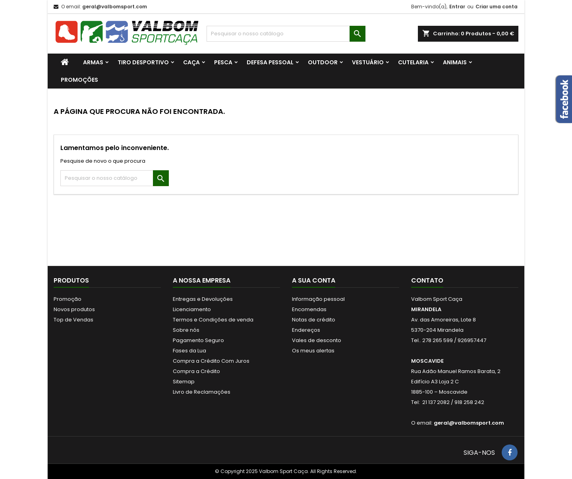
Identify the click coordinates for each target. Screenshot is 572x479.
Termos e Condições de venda (213, 319)
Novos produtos (74, 309)
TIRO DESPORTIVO (143, 62)
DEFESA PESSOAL (270, 62)
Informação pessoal (318, 299)
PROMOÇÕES (79, 80)
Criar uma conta (496, 6)
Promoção (67, 299)
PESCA (223, 62)
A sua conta (313, 280)
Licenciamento (192, 309)
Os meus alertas (313, 350)
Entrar (457, 6)
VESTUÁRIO (368, 62)
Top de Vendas (73, 319)
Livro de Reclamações (201, 392)
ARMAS (93, 62)
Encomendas (309, 309)
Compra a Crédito (196, 371)
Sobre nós (186, 330)
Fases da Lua (189, 350)
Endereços (306, 330)
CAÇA (191, 62)
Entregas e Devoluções (203, 299)
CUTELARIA (413, 62)
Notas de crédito (313, 319)
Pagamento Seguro (198, 340)
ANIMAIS (455, 62)
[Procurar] (286, 34)
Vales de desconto (316, 340)
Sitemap (184, 381)
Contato (427, 280)
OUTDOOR (323, 62)
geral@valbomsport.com (114, 6)
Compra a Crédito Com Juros (211, 361)
